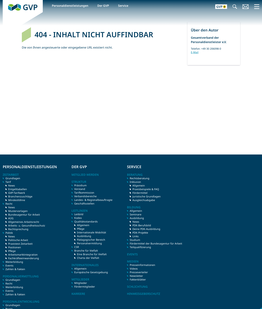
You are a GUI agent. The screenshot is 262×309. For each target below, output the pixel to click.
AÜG (10, 218)
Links (135, 236)
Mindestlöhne (16, 200)
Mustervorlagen (18, 211)
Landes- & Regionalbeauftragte (93, 200)
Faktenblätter (138, 279)
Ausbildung (84, 236)
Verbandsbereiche (85, 196)
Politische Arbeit (18, 240)
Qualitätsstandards (86, 221)
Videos (134, 268)
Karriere (78, 294)
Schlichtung (137, 287)
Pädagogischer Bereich (91, 239)
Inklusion (135, 182)
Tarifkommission (84, 192)
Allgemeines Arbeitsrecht (23, 222)
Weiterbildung (14, 262)
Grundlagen (12, 178)
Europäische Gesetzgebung (91, 272)
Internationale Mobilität (91, 232)
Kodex (78, 218)
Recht (8, 283)
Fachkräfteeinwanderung (23, 258)
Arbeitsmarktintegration (23, 254)
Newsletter (136, 276)
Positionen (14, 247)
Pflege (12, 251)
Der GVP (103, 6)
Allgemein (83, 225)
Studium (135, 240)
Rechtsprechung (18, 229)
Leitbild (78, 214)
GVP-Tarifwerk (16, 192)
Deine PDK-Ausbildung (146, 229)
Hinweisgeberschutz (143, 294)
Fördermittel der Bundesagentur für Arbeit (156, 243)
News (11, 185)
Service (123, 6)
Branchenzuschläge (20, 196)
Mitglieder (80, 283)
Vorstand (79, 189)
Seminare (135, 214)
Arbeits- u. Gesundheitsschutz (26, 225)
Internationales (85, 265)
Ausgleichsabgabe (143, 200)
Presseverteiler (139, 272)
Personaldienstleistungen (70, 6)
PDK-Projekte (140, 232)
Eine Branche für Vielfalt (92, 254)
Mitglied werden (85, 175)
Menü (256, 7)
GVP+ (219, 7)
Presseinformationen (142, 265)
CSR (76, 247)
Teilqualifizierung (140, 247)
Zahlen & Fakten (15, 269)
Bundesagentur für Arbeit (24, 214)
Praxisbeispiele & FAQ (145, 189)
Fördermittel (140, 192)
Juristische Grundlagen (146, 196)
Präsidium (80, 185)
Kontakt (246, 7)
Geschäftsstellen (84, 203)
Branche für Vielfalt (86, 250)
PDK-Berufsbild (141, 225)
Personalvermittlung (89, 243)
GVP (6, 2)
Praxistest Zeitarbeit (20, 243)
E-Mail (195, 52)
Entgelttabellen (17, 189)
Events (9, 265)
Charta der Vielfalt (88, 258)
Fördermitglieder (84, 286)
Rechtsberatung (139, 178)
